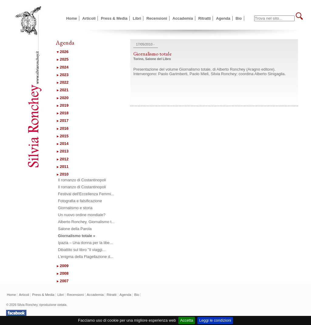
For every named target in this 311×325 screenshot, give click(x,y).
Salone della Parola (75, 228)
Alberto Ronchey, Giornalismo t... (86, 221)
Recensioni (156, 18)
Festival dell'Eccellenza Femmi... (86, 194)
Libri (137, 18)
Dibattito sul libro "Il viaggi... (82, 249)
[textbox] (274, 18)
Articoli (89, 18)
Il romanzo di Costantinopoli (82, 180)
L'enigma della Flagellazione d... (85, 256)
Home (71, 18)
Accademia (183, 18)
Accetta (186, 320)
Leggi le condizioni (215, 320)
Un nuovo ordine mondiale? (82, 215)
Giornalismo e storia (75, 208)
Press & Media (114, 18)
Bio (239, 18)
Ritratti (204, 18)
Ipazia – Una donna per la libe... (85, 242)
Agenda (223, 18)
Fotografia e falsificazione (80, 201)
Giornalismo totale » (76, 235)
